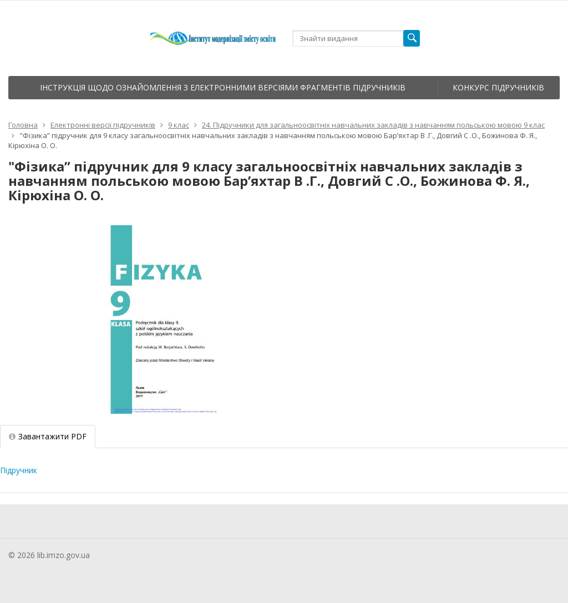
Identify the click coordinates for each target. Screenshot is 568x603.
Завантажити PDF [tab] (48, 436)
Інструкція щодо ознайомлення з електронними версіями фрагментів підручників (222, 87)
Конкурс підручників (498, 87)
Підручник (18, 470)
